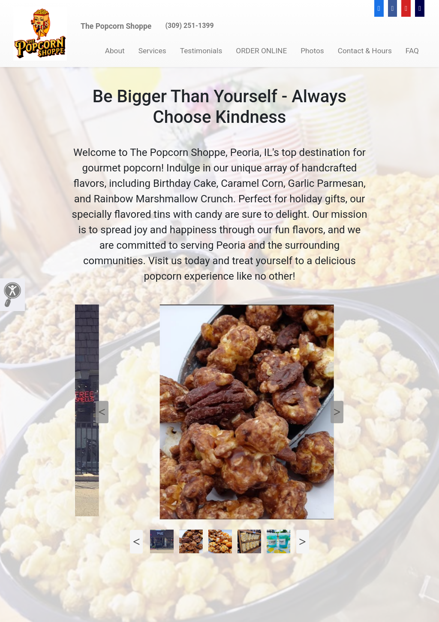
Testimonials (201, 50)
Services (152, 50)
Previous (102, 412)
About (115, 50)
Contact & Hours (365, 50)
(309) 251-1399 (189, 25)
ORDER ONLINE (261, 50)
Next (337, 412)
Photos (312, 50)
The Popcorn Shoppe (116, 26)
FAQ (412, 50)
